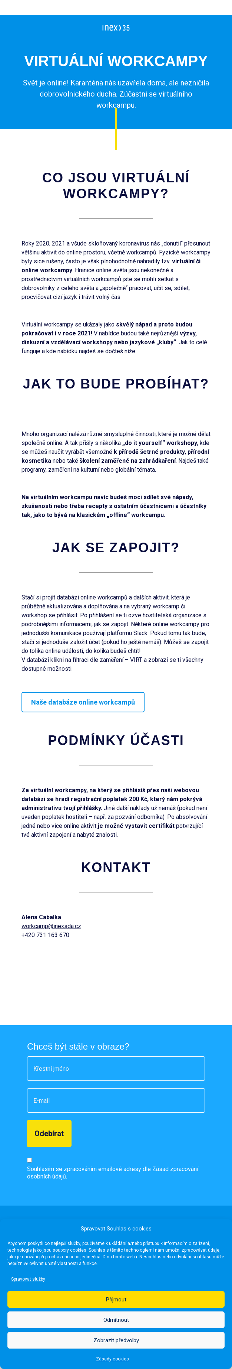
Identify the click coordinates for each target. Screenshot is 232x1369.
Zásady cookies (112, 1359)
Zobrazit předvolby (116, 1340)
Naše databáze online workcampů (83, 702)
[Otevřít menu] (220, 28)
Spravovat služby (28, 1279)
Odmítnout (116, 1320)
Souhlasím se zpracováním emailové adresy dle (112, 1172)
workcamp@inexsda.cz (51, 926)
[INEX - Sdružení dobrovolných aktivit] (116, 28)
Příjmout (116, 1299)
